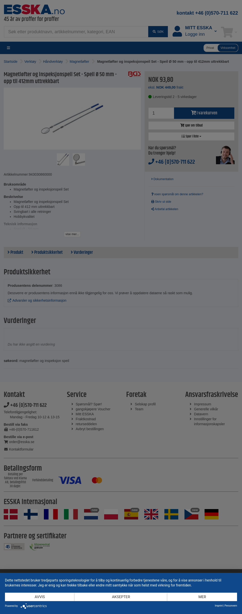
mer (202, 597)
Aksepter (121, 597)
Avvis (40, 597)
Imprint (219, 605)
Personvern (231, 605)
